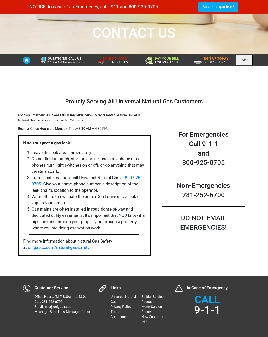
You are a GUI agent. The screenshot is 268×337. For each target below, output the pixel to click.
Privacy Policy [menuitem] (121, 307)
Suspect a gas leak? (218, 7)
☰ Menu (244, 60)
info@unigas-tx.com (59, 307)
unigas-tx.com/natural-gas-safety (58, 247)
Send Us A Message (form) (70, 312)
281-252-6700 (52, 302)
